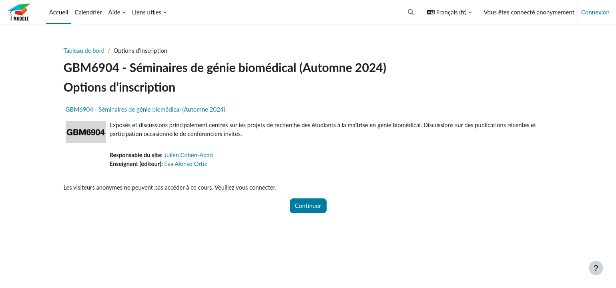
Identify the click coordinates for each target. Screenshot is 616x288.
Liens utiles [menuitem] (146, 12)
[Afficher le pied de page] (596, 268)
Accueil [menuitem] (58, 12)
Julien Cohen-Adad (190, 156)
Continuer (308, 206)
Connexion (595, 12)
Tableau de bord (85, 50)
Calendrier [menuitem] (88, 12)
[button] (410, 12)
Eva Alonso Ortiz (187, 164)
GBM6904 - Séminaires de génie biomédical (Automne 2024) (145, 109)
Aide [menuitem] (114, 12)
